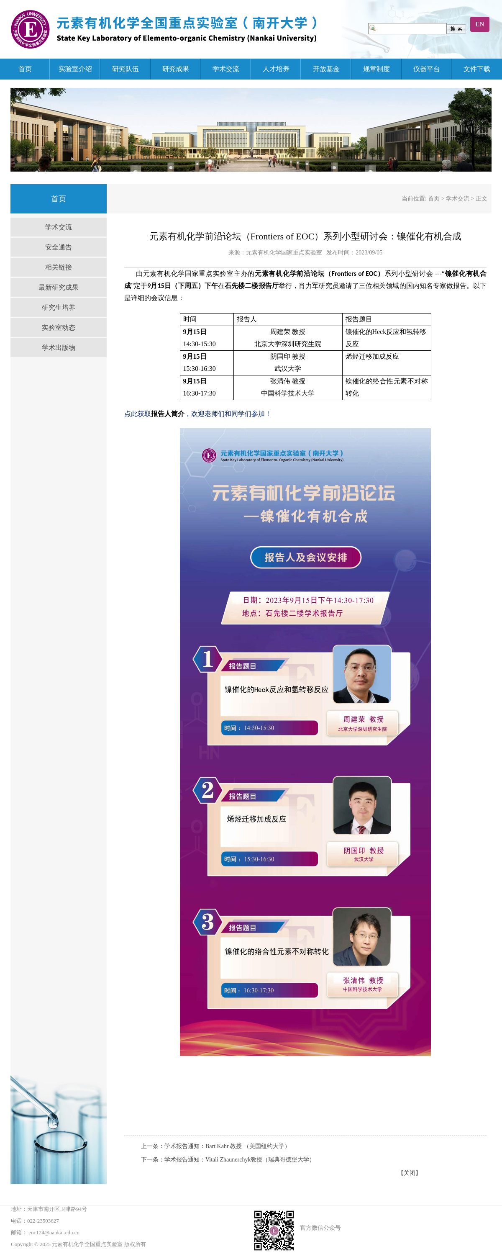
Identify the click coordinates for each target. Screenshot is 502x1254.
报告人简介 (167, 413)
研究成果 (175, 68)
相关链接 (58, 267)
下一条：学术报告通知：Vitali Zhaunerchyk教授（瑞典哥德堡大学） (228, 1159)
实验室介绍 (75, 68)
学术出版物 (58, 347)
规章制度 (376, 68)
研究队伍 (125, 68)
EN (479, 24)
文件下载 (477, 68)
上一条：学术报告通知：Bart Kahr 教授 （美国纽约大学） (215, 1146)
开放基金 (326, 68)
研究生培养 (58, 307)
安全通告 (58, 247)
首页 (25, 68)
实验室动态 (58, 327)
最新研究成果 (58, 287)
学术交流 (226, 68)
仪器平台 (426, 68)
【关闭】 (409, 1173)
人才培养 (276, 68)
